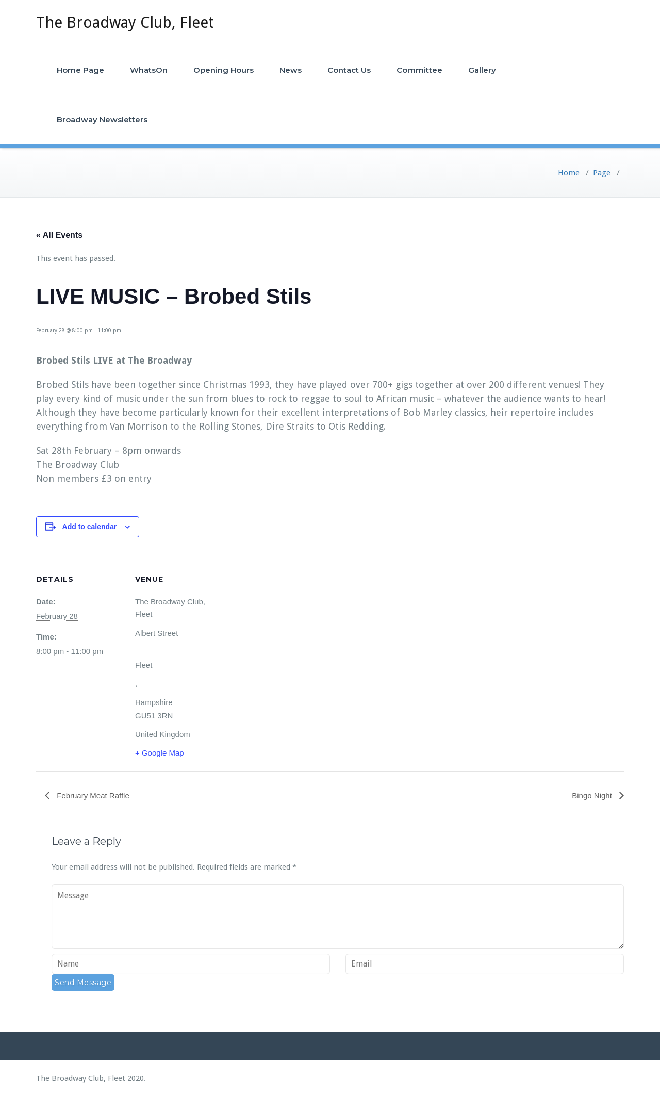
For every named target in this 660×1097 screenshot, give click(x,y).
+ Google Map (159, 752)
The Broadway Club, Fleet (125, 22)
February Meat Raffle (92, 795)
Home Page (80, 70)
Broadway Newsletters (102, 119)
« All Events (59, 235)
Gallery (482, 70)
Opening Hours (223, 70)
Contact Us (349, 70)
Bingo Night (593, 795)
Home (569, 172)
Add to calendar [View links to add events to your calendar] (89, 526)
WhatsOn (149, 70)
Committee (419, 70)
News (290, 70)
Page (601, 172)
